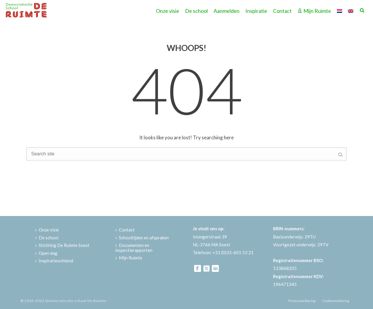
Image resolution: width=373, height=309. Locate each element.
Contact (282, 11)
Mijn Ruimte (314, 11)
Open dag (46, 253)
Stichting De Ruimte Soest (62, 245)
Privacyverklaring (301, 301)
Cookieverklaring (335, 301)
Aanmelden (227, 11)
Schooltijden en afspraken (142, 237)
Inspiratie (256, 11)
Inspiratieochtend (54, 260)
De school (196, 11)
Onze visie (167, 11)
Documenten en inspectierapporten (133, 248)
